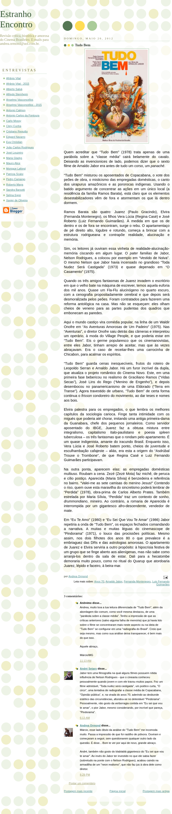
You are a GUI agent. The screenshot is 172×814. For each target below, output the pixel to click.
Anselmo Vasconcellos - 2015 (24, 104)
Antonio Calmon (16, 110)
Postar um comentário (82, 783)
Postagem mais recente (78, 791)
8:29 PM (85, 774)
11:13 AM (85, 660)
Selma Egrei (13, 195)
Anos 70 (99, 581)
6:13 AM (85, 717)
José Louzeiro (14, 152)
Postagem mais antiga (156, 791)
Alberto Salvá (14, 89)
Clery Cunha (13, 126)
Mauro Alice (13, 163)
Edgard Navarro (15, 136)
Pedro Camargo (15, 179)
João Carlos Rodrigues (20, 147)
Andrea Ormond (90, 725)
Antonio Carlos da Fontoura (22, 115)
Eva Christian (14, 142)
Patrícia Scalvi (14, 173)
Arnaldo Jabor (114, 581)
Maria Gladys (14, 158)
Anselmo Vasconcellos (19, 99)
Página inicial (118, 791)
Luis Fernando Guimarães (161, 583)
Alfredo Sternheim (17, 94)
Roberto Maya (14, 184)
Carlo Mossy (13, 120)
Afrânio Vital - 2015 (17, 83)
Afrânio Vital (13, 78)
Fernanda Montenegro (137, 581)
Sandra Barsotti (15, 189)
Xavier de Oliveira (17, 200)
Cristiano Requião (17, 131)
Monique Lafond (16, 168)
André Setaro (88, 668)
